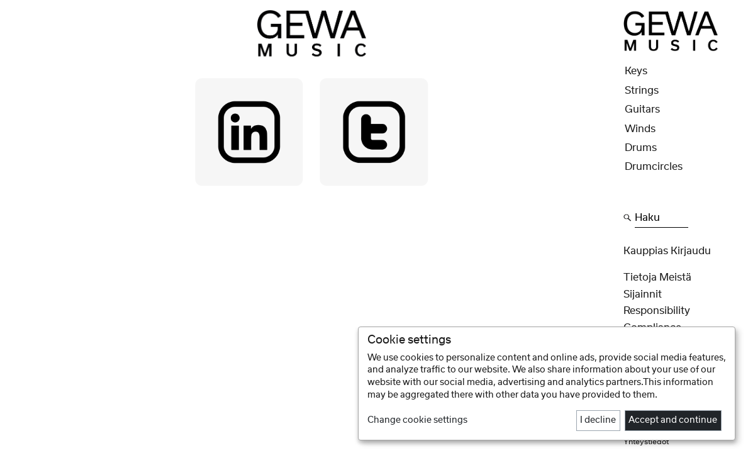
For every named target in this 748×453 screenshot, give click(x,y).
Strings (642, 91)
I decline (598, 420)
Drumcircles (654, 167)
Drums (641, 148)
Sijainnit (642, 294)
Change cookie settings (417, 420)
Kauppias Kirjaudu (667, 251)
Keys (636, 71)
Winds (640, 129)
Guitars (642, 109)
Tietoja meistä (657, 277)
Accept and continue (672, 420)
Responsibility (656, 311)
